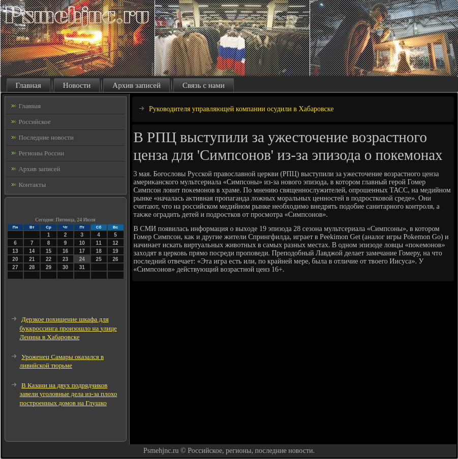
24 (82, 259)
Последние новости (46, 137)
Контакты (32, 184)
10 (82, 243)
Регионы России (42, 153)
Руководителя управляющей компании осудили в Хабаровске (241, 109)
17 (82, 251)
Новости (76, 85)
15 (48, 251)
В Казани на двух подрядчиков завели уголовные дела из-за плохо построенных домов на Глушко (68, 394)
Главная (28, 85)
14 (32, 251)
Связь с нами (203, 85)
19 (115, 251)
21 (32, 259)
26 (115, 259)
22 (48, 259)
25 (99, 259)
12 (115, 243)
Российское (35, 121)
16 (65, 251)
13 (15, 251)
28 (32, 267)
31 (82, 267)
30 (65, 267)
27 (15, 267)
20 (15, 259)
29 (48, 267)
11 (99, 243)
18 (99, 251)
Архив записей (136, 85)
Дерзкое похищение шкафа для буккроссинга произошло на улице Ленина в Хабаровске (68, 328)
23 (65, 259)
